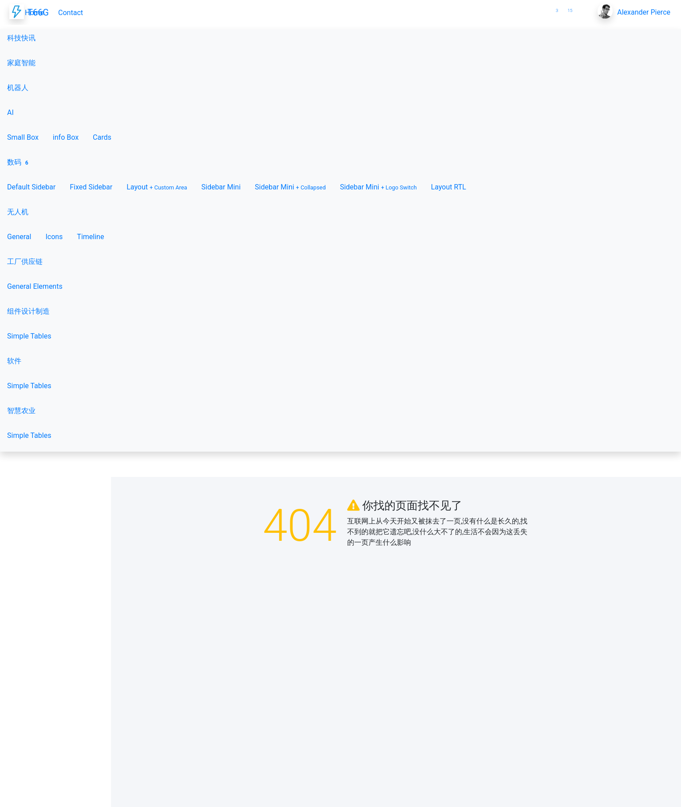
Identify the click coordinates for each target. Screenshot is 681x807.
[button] (541, 7)
